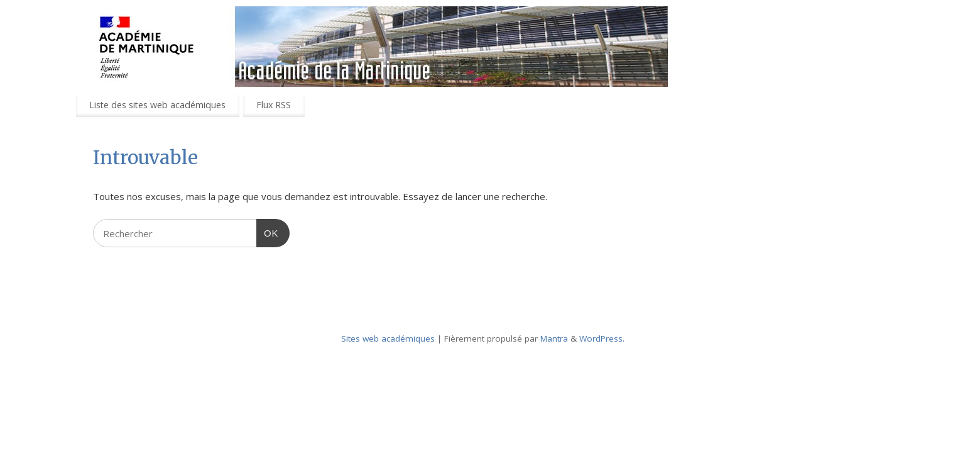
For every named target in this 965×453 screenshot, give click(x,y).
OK (267, 231)
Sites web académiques (388, 338)
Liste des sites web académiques (157, 105)
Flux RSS (273, 105)
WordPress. (601, 338)
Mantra (554, 338)
